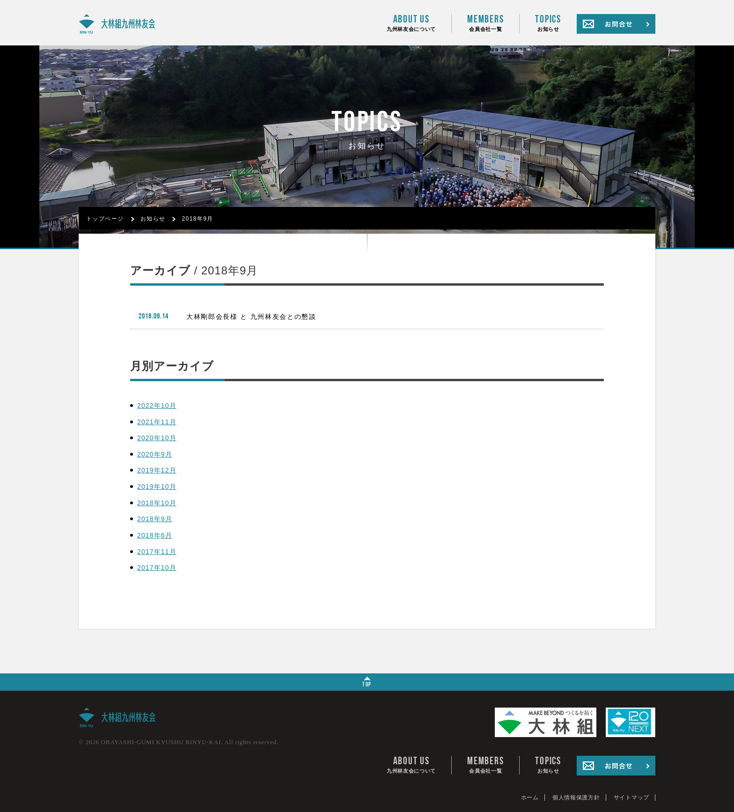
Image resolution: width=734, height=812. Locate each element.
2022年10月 (156, 405)
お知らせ (548, 23)
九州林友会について (411, 23)
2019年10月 (156, 486)
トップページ (105, 218)
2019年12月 (156, 470)
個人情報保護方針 (576, 797)
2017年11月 (156, 551)
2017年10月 (156, 567)
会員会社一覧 (485, 23)
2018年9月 (197, 218)
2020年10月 (156, 438)
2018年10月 (156, 503)
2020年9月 (154, 454)
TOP (367, 682)
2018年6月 (154, 535)
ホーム (530, 797)
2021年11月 (156, 422)
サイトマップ (631, 797)
